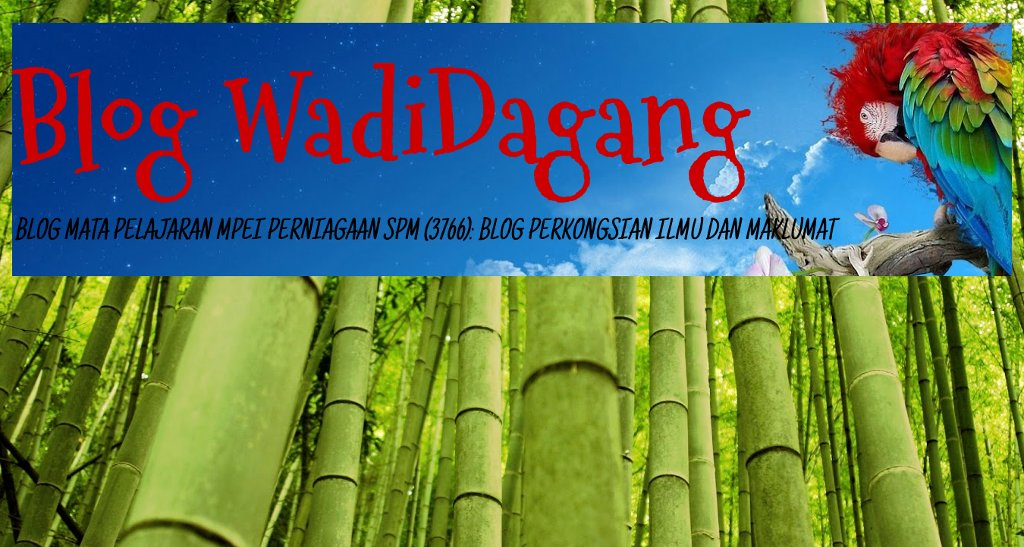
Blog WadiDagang (380, 121)
